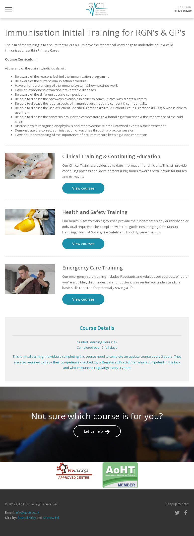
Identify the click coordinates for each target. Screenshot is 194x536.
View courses (83, 188)
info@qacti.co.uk (27, 512)
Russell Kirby (27, 518)
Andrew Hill (51, 518)
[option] (74, 471)
